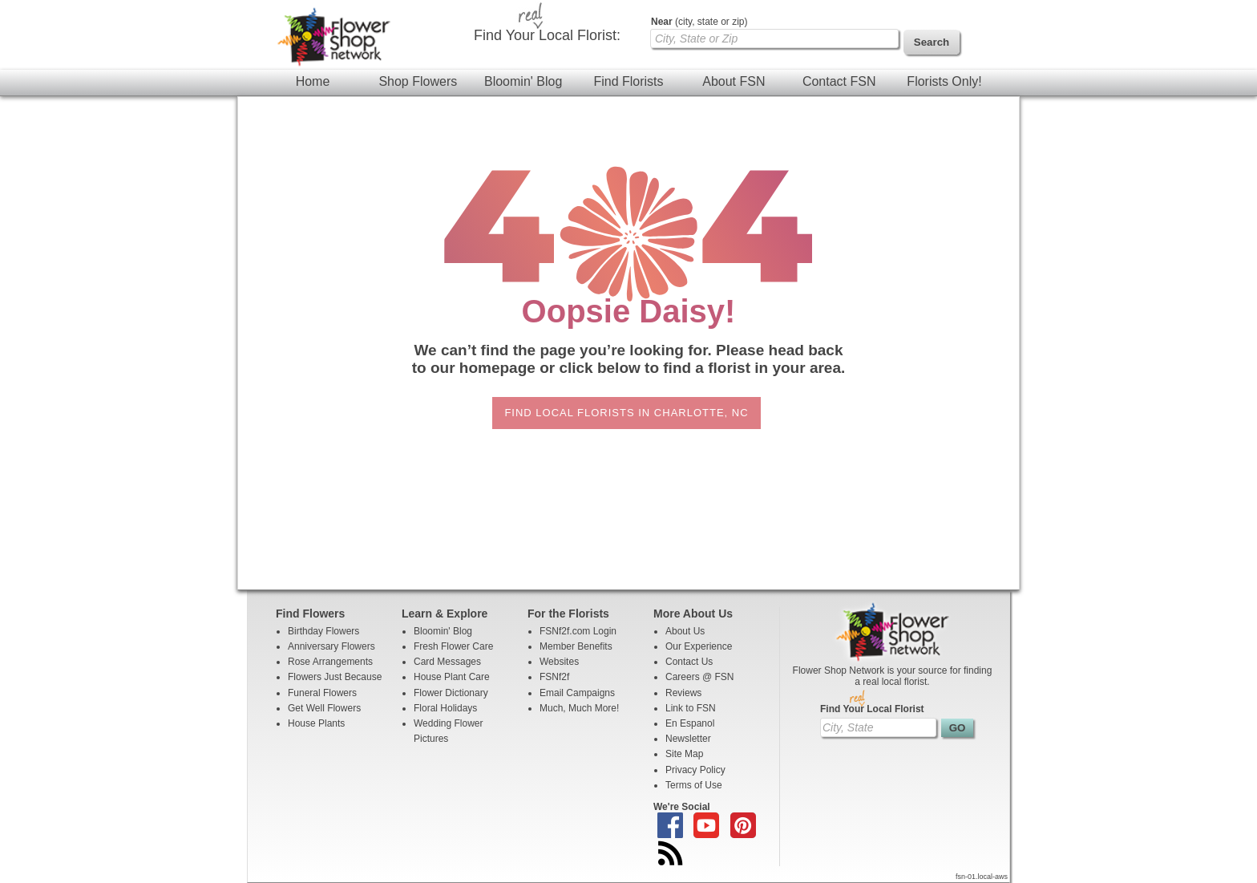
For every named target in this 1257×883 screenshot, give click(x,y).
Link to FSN (690, 708)
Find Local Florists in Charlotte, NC (626, 413)
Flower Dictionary (451, 693)
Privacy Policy (695, 770)
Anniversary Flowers (331, 646)
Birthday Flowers (323, 631)
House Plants (316, 723)
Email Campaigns (577, 693)
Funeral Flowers (322, 693)
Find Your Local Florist (872, 709)
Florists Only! (944, 81)
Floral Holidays (445, 708)
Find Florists (628, 81)
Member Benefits (576, 646)
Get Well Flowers (324, 708)
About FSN (733, 81)
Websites (559, 661)
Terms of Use (693, 785)
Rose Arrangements (330, 661)
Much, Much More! (579, 708)
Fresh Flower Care (453, 646)
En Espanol (689, 723)
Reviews (683, 693)
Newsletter (688, 738)
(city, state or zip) (699, 21)
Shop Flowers (417, 81)
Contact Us (689, 661)
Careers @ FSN (699, 677)
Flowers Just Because (335, 677)
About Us (685, 631)
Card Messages (447, 661)
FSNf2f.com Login (578, 631)
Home (313, 81)
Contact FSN (839, 81)
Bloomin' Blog (523, 81)
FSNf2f (554, 677)
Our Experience (698, 646)
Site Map (684, 753)
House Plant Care (452, 677)
